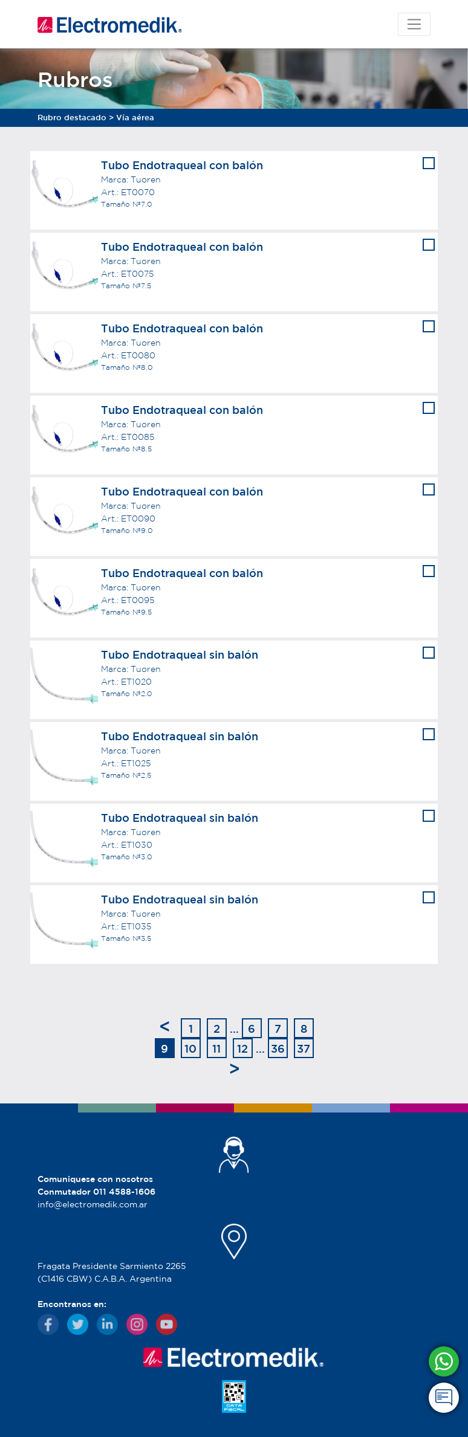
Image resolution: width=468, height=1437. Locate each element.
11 (216, 1048)
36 (278, 1048)
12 (242, 1048)
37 (303, 1048)
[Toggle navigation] (414, 24)
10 (190, 1048)
